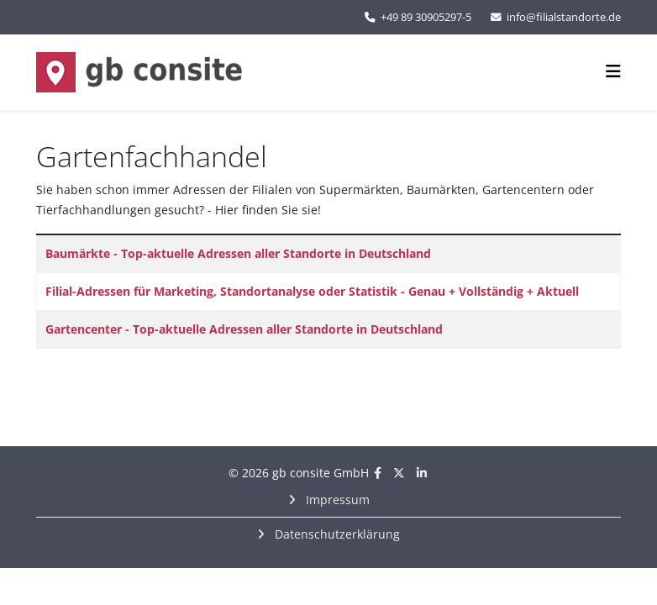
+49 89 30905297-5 (426, 17)
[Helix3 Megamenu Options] (613, 71)
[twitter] (399, 473)
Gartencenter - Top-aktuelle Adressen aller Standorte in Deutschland (244, 329)
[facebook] (377, 473)
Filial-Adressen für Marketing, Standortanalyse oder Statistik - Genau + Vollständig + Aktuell (312, 291)
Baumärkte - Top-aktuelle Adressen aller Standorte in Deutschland (238, 253)
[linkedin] (422, 473)
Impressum (336, 500)
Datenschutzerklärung (335, 534)
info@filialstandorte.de (564, 17)
